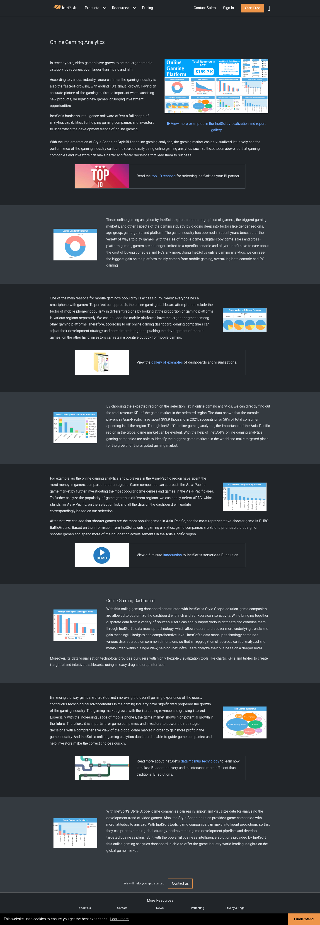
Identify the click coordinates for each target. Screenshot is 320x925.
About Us (84, 908)
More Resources (160, 900)
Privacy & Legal (235, 908)
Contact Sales (205, 8)
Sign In (228, 8)
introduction (172, 555)
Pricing (147, 8)
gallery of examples (167, 362)
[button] (96, 8)
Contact (122, 908)
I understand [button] (304, 919)
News (160, 908)
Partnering (197, 908)
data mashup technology (200, 761)
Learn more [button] (119, 919)
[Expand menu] (103, 8)
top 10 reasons (164, 176)
